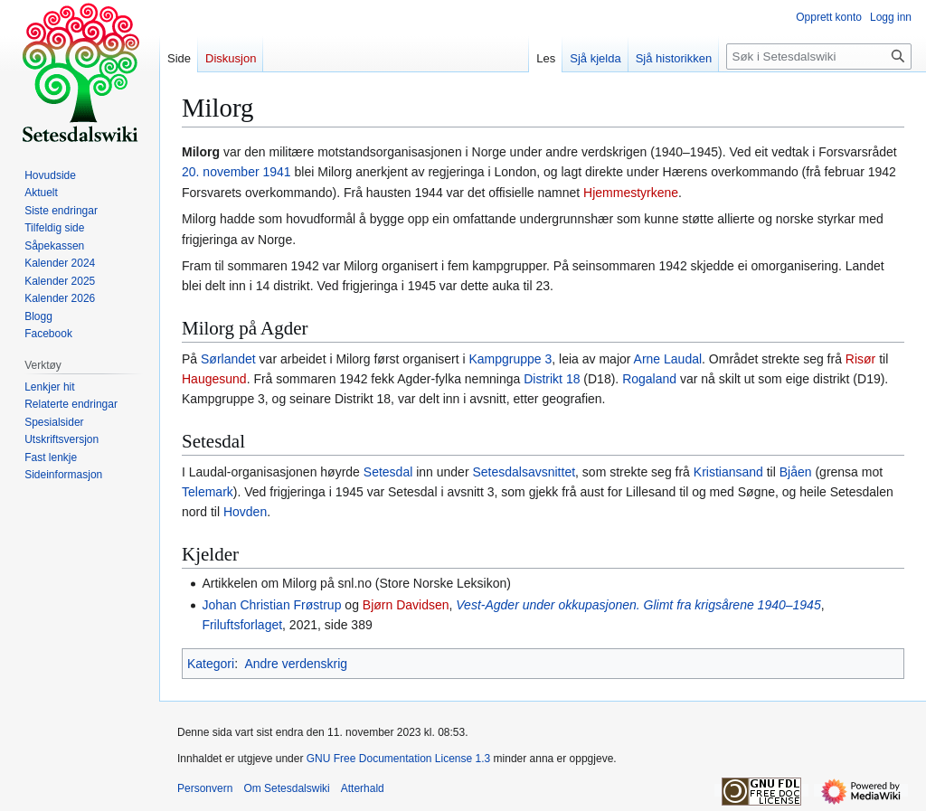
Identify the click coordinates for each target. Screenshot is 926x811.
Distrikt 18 (552, 379)
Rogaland (649, 379)
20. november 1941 (236, 172)
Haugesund (214, 379)
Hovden (245, 512)
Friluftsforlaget (242, 625)
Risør (860, 359)
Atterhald (362, 788)
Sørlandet (228, 359)
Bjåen (796, 472)
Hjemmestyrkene (630, 192)
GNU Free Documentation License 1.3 (398, 758)
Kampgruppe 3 (510, 359)
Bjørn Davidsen (406, 605)
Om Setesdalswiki (286, 788)
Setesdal (388, 472)
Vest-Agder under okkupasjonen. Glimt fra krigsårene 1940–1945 (638, 605)
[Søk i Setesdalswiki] (819, 56)
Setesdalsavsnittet (523, 472)
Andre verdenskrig (295, 663)
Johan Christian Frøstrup (271, 605)
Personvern (204, 788)
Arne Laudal (668, 359)
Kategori (210, 663)
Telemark (207, 492)
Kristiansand (728, 472)
